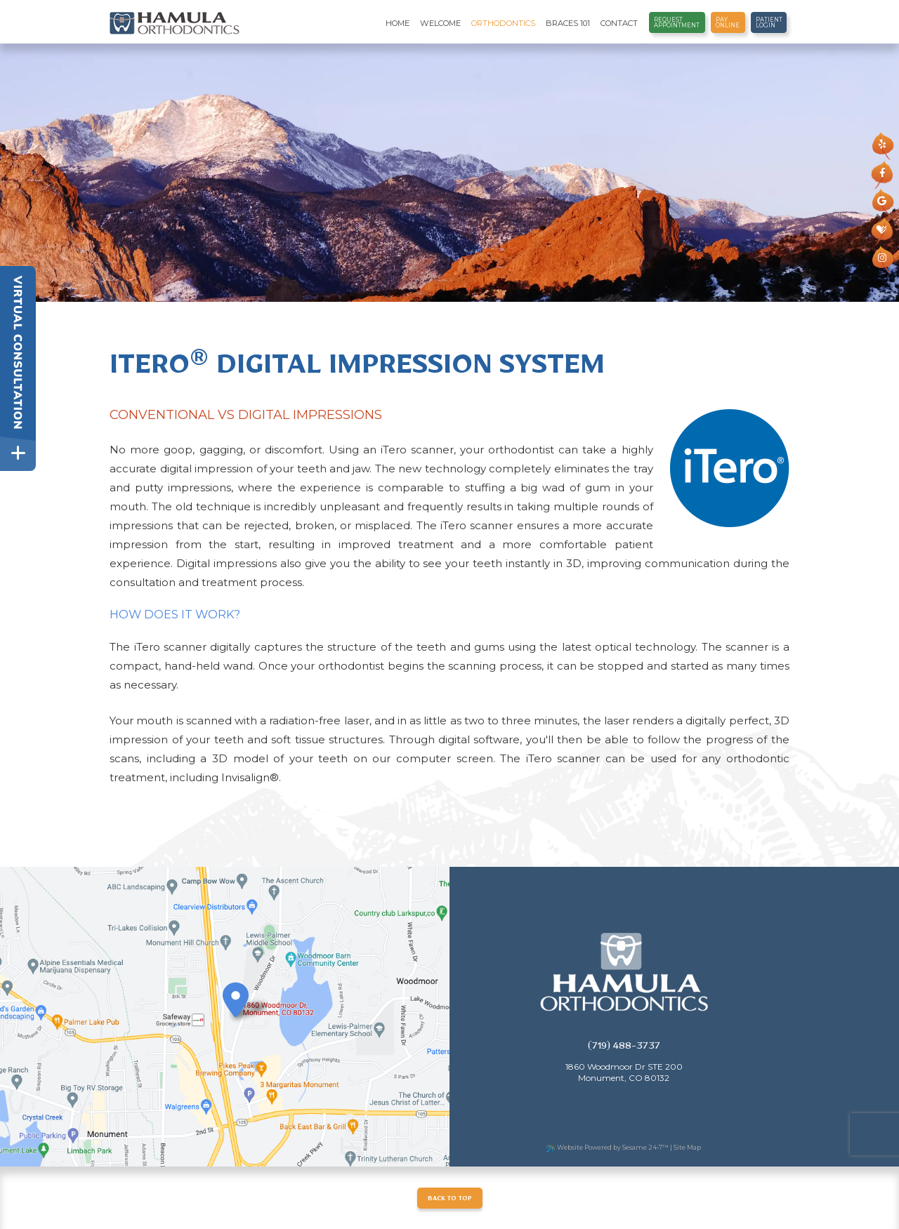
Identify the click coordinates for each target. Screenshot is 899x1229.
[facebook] (882, 173)
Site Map (687, 1147)
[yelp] (882, 144)
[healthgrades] (882, 230)
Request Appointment (677, 22)
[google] (882, 201)
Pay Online (728, 22)
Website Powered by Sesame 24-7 (607, 1147)
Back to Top (450, 1200)
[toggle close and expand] (18, 453)
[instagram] (882, 258)
